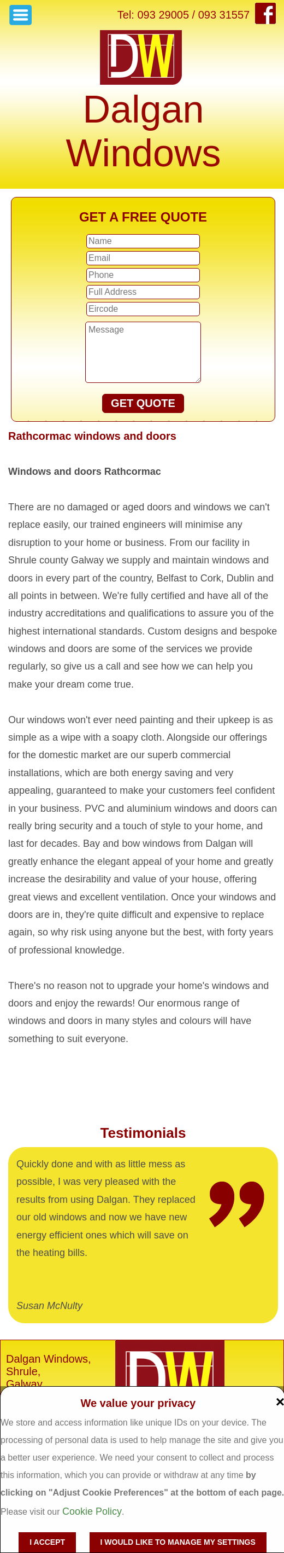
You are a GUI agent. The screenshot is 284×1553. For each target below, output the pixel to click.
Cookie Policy (92, 1511)
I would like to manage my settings (178, 1542)
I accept (47, 1542)
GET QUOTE (143, 403)
